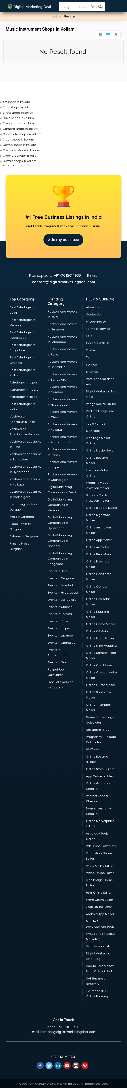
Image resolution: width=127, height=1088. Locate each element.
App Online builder (99, 776)
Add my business (63, 239)
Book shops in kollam (18, 107)
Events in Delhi (58, 571)
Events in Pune (58, 621)
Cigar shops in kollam (18, 139)
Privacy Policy (96, 321)
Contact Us (94, 314)
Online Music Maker (100, 638)
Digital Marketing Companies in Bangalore (60, 558)
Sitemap (92, 372)
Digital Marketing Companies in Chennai (60, 540)
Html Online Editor (99, 892)
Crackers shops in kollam (21, 155)
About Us (92, 307)
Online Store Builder (100, 769)
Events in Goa (57, 662)
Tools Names (95, 424)
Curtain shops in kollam (20, 161)
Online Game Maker (100, 624)
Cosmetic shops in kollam (21, 150)
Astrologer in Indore (24, 390)
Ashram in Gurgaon (24, 536)
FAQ (89, 336)
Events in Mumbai (60, 585)
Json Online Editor (99, 907)
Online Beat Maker (99, 554)
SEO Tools (93, 431)
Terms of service (98, 329)
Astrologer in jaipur (23, 382)
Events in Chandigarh (63, 643)
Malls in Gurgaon (22, 517)
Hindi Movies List (97, 946)
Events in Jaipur (59, 628)
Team (90, 357)
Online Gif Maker (98, 631)
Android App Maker (100, 914)
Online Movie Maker (100, 450)
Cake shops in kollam (18, 118)
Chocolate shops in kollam (22, 134)
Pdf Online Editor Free (101, 846)
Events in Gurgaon (61, 578)
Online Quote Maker (100, 685)
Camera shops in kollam (20, 129)
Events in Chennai (60, 607)
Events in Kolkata (60, 614)
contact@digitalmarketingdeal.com (68, 1032)
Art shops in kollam (16, 102)
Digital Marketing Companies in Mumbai (60, 504)
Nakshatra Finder (98, 730)
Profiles (91, 350)
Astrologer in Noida (24, 397)
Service (91, 364)
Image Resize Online (101, 404)
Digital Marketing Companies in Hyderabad (60, 522)
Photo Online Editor (100, 866)
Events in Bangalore (62, 600)
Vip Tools (92, 749)
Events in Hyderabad (63, 592)
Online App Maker (99, 540)
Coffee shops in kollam (19, 145)
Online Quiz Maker (99, 665)
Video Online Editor (100, 873)
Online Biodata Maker (101, 508)
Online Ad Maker (98, 547)
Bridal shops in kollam (18, 113)
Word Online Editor (99, 900)
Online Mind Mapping (101, 645)
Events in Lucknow (60, 635)
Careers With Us (97, 343)
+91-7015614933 (69, 1027)
